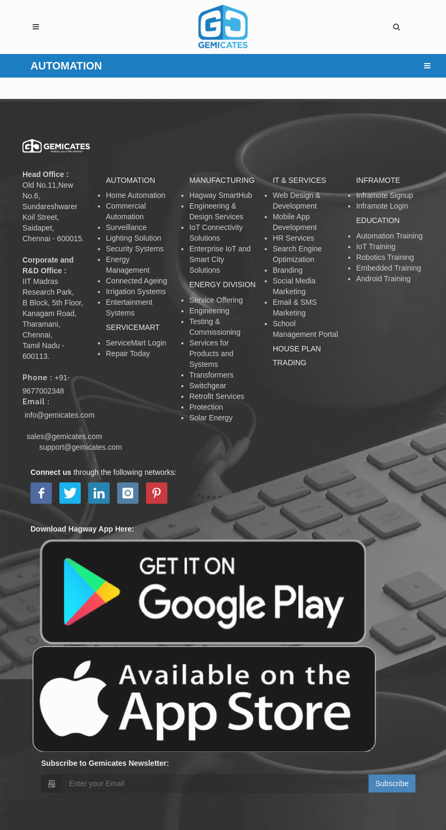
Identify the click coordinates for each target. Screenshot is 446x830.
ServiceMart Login (136, 343)
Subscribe (392, 783)
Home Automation (135, 195)
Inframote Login (382, 206)
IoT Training (376, 246)
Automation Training (389, 236)
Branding (288, 270)
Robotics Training (385, 257)
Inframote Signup (384, 195)
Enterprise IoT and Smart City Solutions (220, 259)
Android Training (383, 278)
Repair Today (128, 353)
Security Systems (135, 248)
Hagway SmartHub (220, 195)
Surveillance (126, 227)
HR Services (293, 238)
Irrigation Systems (136, 291)
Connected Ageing (136, 280)
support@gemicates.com (80, 447)
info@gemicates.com (60, 415)
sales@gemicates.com (64, 436)
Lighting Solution (134, 238)
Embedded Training (388, 268)
